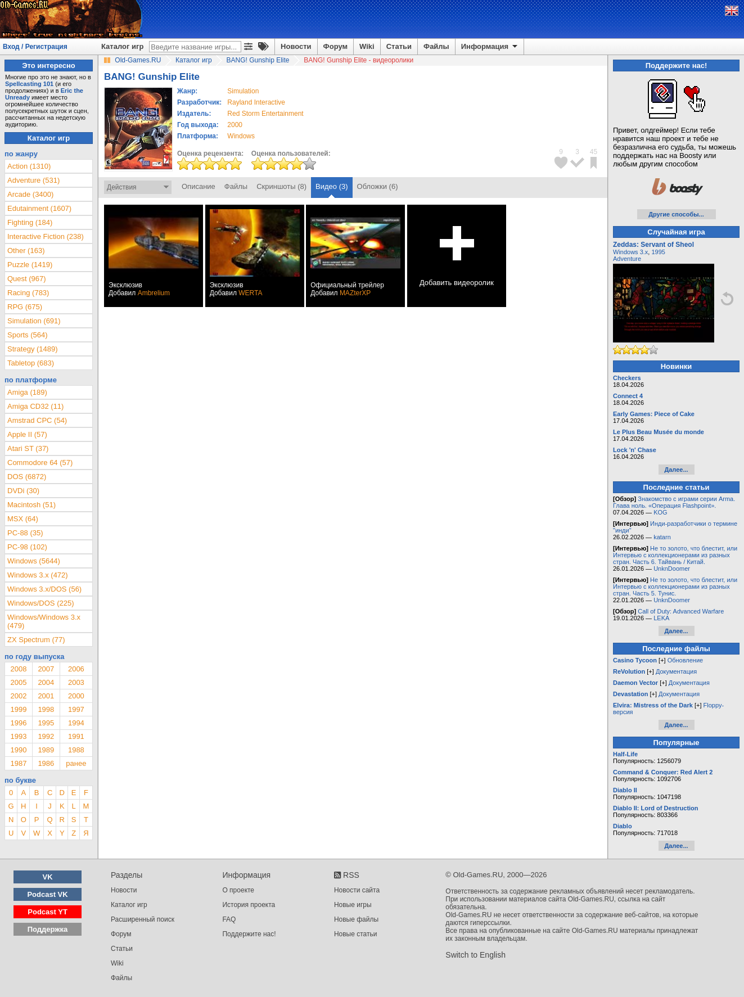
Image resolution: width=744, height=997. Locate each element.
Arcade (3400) (30, 194)
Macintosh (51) (31, 504)
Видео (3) (331, 186)
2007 (46, 669)
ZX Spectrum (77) (36, 639)
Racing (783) (28, 292)
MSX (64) (22, 519)
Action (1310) (29, 166)
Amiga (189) (27, 392)
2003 (76, 682)
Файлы (436, 46)
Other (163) (25, 250)
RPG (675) (24, 307)
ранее (76, 763)
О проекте (238, 890)
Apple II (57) (27, 434)
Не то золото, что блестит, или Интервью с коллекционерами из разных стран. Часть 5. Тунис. (675, 586)
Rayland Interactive (256, 102)
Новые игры (353, 905)
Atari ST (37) (27, 448)
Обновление (686, 660)
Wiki (367, 46)
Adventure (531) (33, 180)
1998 (46, 709)
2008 (18, 669)
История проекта (248, 905)
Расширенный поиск (142, 919)
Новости (296, 46)
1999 (18, 709)
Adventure (627, 258)
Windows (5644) (33, 561)
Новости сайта (357, 890)
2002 (18, 696)
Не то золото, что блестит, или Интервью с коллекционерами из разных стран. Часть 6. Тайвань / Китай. (675, 555)
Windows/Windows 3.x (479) (43, 621)
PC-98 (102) (27, 547)
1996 (18, 723)
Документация (676, 671)
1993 (18, 736)
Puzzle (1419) (29, 264)
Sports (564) (27, 335)
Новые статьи (355, 934)
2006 (76, 669)
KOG (660, 512)
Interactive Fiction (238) (45, 236)
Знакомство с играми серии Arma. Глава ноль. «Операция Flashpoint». (674, 502)
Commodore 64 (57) (40, 462)
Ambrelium (154, 293)
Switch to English (475, 954)
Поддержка (48, 929)
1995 (46, 723)
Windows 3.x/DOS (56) (44, 589)
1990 (18, 750)
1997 (76, 709)
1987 (18, 763)
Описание (198, 186)
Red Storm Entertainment (265, 114)
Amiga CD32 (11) (35, 406)
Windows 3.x (630, 252)
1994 (76, 723)
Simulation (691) (34, 321)
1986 (46, 763)
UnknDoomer (671, 568)
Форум (335, 46)
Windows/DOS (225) (40, 603)
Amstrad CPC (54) (37, 420)
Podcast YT (47, 912)
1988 (76, 750)
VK (48, 877)
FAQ (229, 919)
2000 (234, 125)
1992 (46, 736)
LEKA (661, 618)
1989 (46, 750)
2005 (18, 682)
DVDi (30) (23, 490)
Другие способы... (676, 214)
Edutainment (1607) (39, 208)
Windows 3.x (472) (37, 575)
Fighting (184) (29, 222)
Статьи (399, 46)
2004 (46, 682)
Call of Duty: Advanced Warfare (681, 611)
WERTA (250, 293)
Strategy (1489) (32, 349)
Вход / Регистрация (35, 47)
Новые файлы (356, 919)
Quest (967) (26, 278)
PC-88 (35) (25, 533)
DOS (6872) (26, 476)
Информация (490, 46)
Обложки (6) (377, 186)
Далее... (676, 469)
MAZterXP (355, 293)
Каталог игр (122, 46)
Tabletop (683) (30, 363)
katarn (662, 537)
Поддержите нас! (249, 934)
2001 (46, 696)
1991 (76, 736)
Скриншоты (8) (281, 186)
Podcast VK (47, 894)
